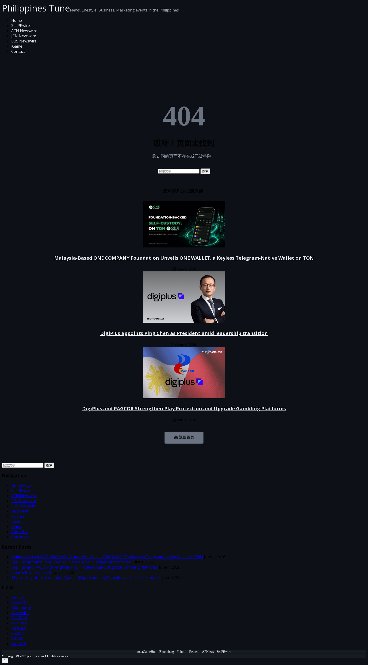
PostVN (18, 633)
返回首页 (184, 437)
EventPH (18, 643)
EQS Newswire (24, 41)
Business (19, 521)
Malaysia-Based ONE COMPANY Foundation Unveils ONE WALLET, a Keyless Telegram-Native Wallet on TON (184, 258)
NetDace (19, 628)
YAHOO (17, 597)
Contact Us (21, 537)
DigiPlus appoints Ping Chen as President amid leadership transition (184, 333)
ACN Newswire (24, 30)
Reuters (194, 652)
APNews (208, 652)
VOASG (17, 638)
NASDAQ (19, 602)
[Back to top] (5, 660)
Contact (18, 51)
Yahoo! (181, 652)
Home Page (21, 485)
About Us (19, 531)
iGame (16, 46)
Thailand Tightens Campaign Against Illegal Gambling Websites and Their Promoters (86, 577)
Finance (18, 516)
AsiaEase (19, 623)
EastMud (19, 617)
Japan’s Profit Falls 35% (31, 572)
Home (16, 20)
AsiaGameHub (146, 652)
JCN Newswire (23, 35)
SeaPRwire (20, 25)
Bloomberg (21, 607)
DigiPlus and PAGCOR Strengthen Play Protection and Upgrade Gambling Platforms (184, 408)
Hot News (20, 511)
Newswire (20, 612)
